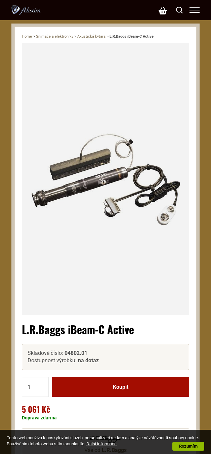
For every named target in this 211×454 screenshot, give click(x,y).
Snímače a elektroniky (54, 36)
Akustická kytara (91, 36)
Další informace (101, 443)
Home (27, 36)
